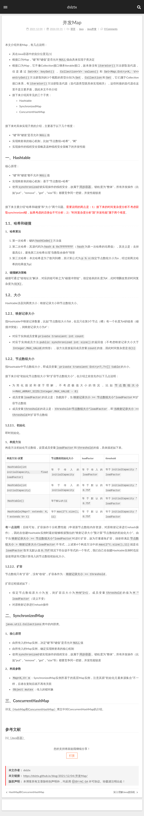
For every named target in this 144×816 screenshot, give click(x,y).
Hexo (60, 809)
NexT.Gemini (72, 809)
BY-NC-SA (80, 768)
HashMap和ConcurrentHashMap (25, 778)
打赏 (72, 742)
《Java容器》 (17, 724)
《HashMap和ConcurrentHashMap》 (34, 695)
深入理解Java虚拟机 (125, 778)
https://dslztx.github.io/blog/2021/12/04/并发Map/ (55, 762)
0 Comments (110, 28)
